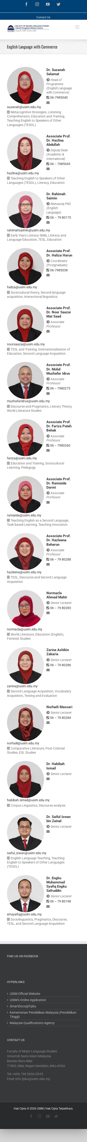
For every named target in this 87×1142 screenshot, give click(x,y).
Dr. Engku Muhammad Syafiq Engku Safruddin (56, 884)
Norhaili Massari (59, 707)
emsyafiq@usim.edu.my (24, 914)
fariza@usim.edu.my (22, 458)
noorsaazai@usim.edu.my (26, 344)
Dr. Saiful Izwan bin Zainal (58, 819)
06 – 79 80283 (60, 608)
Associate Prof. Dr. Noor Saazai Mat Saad (58, 312)
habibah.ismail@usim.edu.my (28, 800)
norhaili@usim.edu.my (23, 743)
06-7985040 (59, 97)
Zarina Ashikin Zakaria (57, 652)
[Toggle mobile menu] (77, 27)
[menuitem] (43, 16)
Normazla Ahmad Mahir (56, 595)
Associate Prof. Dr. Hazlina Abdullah (58, 140)
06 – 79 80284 (60, 718)
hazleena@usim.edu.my (24, 572)
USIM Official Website (25, 994)
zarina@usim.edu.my (22, 686)
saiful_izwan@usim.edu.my (26, 853)
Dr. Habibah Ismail (55, 766)
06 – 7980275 (60, 388)
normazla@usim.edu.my (24, 629)
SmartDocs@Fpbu (23, 1006)
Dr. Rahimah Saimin (55, 196)
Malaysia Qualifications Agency (32, 1023)
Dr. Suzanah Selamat (55, 72)
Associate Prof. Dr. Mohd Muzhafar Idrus (58, 369)
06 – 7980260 (60, 445)
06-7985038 (59, 270)
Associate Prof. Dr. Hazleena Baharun (58, 540)
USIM (40, 1108)
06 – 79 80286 (60, 665)
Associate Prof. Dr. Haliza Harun (59, 253)
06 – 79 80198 (60, 901)
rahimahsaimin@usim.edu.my (28, 230)
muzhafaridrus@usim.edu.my (28, 401)
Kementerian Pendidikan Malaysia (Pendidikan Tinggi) (43, 1015)
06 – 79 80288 (60, 559)
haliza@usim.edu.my (22, 287)
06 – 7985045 (60, 164)
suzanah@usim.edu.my (24, 107)
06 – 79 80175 (60, 217)
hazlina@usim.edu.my (23, 173)
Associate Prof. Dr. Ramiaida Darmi (58, 483)
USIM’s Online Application (28, 1000)
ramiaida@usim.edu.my (24, 515)
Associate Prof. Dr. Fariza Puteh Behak (58, 426)
